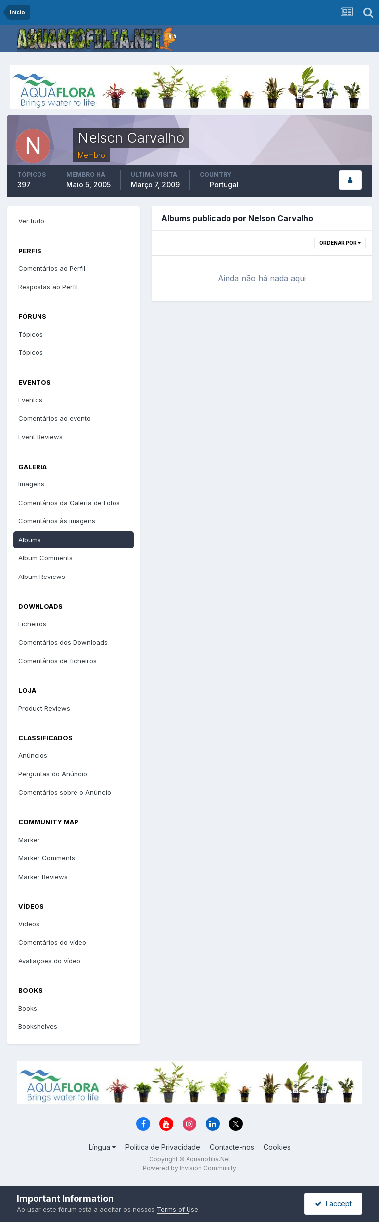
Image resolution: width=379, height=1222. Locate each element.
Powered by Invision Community (189, 1168)
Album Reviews (41, 576)
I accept (333, 1203)
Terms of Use (177, 1209)
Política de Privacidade (162, 1147)
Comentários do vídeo (52, 942)
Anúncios (32, 755)
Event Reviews (40, 437)
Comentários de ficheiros (57, 661)
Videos (28, 924)
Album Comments (45, 558)
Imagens (31, 484)
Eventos (30, 400)
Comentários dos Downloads (63, 642)
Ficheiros (32, 624)
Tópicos (30, 334)
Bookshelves (37, 1026)
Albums (29, 539)
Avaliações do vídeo (49, 961)
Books (27, 1008)
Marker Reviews (43, 877)
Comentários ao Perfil (51, 268)
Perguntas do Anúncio (52, 774)
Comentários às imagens (56, 521)
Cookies (277, 1147)
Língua (102, 1147)
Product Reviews (44, 708)
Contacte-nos (232, 1147)
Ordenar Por (340, 243)
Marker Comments (46, 858)
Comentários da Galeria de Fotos (69, 503)
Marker (29, 840)
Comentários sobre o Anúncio (64, 792)
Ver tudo (31, 221)
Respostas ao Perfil (48, 287)
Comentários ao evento (54, 418)
